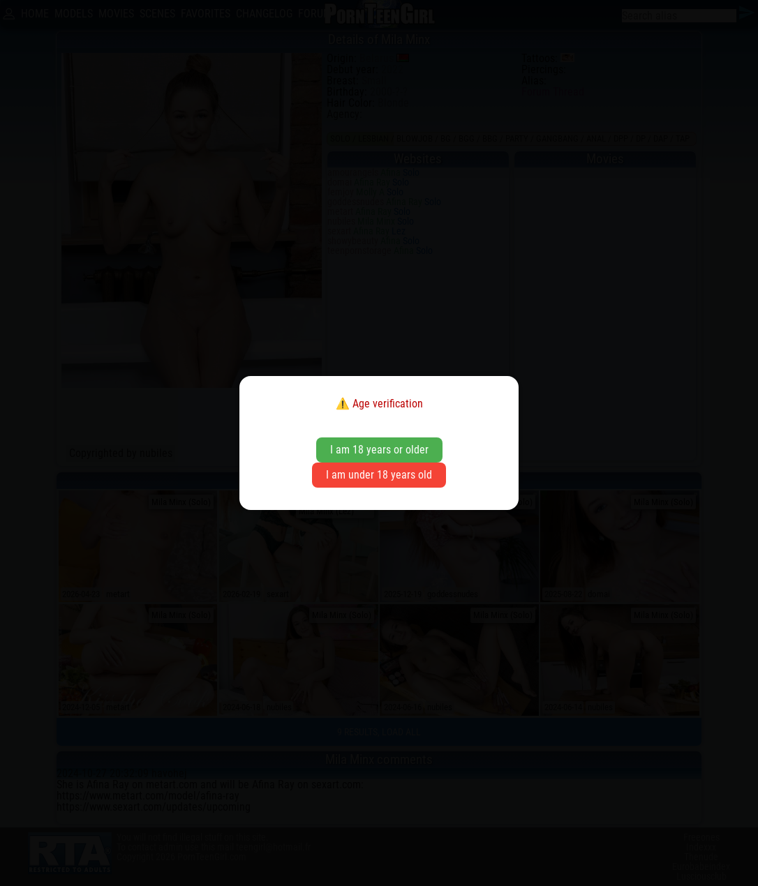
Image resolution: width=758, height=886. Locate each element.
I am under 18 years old (379, 474)
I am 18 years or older (379, 449)
